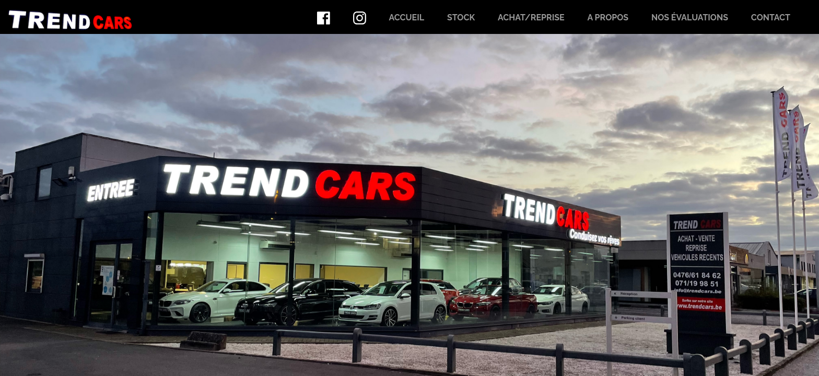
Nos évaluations (689, 17)
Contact (770, 17)
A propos (608, 17)
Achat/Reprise (531, 17)
